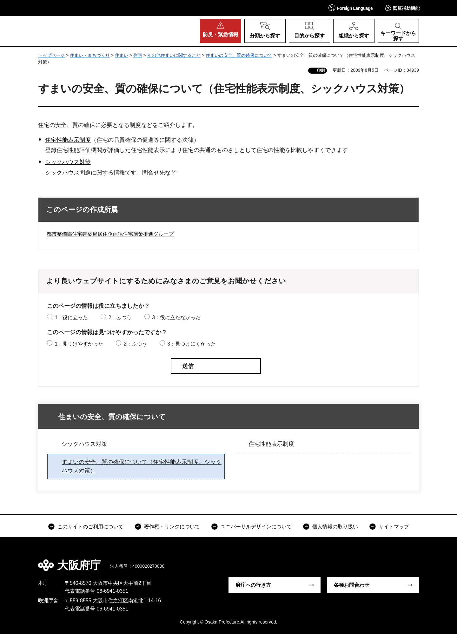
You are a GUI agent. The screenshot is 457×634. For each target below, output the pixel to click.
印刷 (321, 70)
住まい (121, 55)
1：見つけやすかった (79, 344)
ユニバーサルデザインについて (256, 526)
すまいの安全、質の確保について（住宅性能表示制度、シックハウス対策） (142, 466)
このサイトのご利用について (90, 526)
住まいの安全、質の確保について (239, 55)
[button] (351, 8)
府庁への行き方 (253, 585)
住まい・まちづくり (90, 55)
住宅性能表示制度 (68, 140)
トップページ (51, 55)
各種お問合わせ (351, 585)
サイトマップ (394, 526)
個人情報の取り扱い (335, 526)
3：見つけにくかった (191, 344)
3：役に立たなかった (176, 317)
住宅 (137, 55)
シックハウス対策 (68, 162)
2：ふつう (120, 317)
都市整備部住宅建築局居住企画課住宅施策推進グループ (110, 234)
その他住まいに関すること (174, 55)
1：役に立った (71, 317)
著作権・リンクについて (172, 526)
